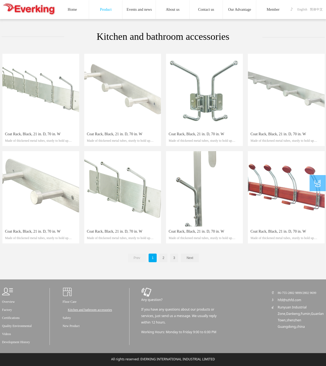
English (302, 9)
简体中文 (316, 9)
